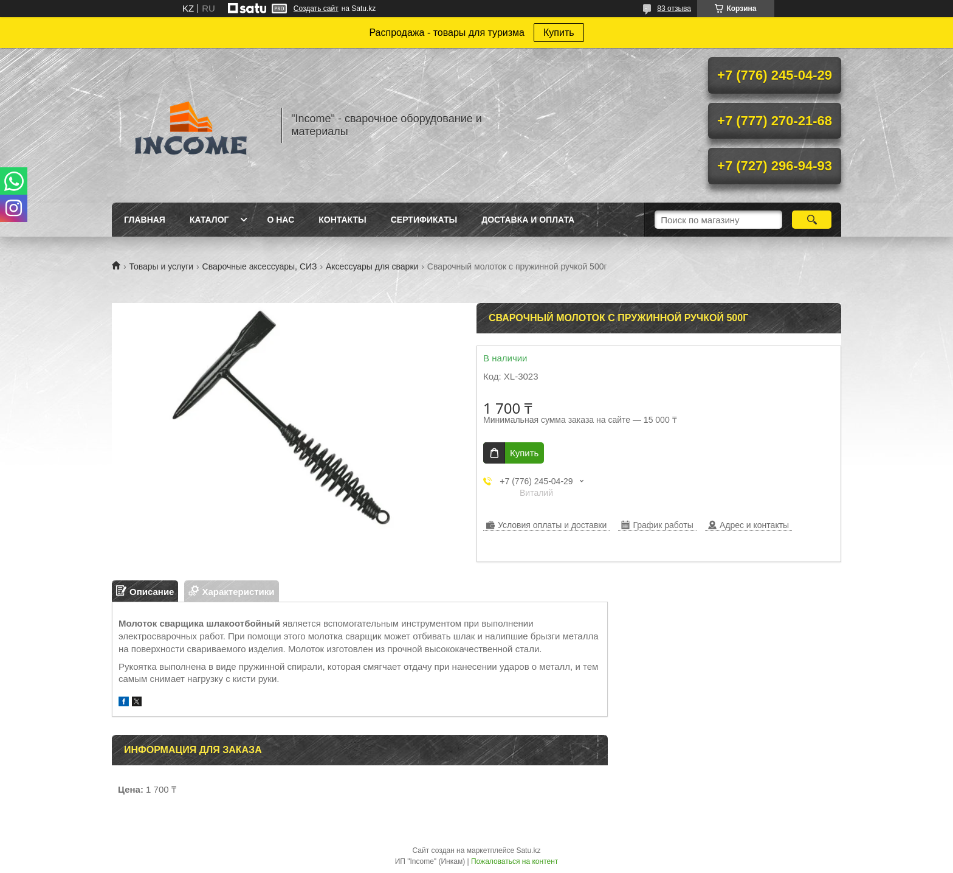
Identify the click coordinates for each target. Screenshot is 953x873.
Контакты (342, 219)
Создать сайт (316, 8)
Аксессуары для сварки (372, 266)
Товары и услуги (161, 266)
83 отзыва (674, 8)
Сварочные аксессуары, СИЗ (259, 266)
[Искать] (811, 219)
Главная (144, 219)
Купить (558, 32)
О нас (280, 219)
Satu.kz (528, 850)
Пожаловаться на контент (514, 861)
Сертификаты (424, 219)
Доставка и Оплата (527, 219)
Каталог (209, 219)
